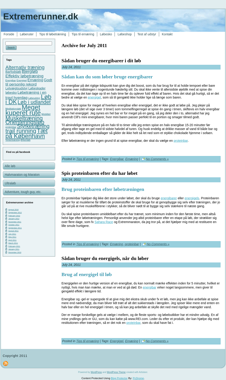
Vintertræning (12, 140)
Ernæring (35, 80)
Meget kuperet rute (23, 110)
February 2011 (14, 246)
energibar (149, 287)
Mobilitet (46, 114)
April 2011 (12, 240)
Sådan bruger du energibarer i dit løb (101, 60)
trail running (20, 130)
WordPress (96, 372)
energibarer (169, 198)
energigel (94, 97)
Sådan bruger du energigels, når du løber (105, 258)
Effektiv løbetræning (24, 76)
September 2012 (15, 213)
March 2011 (13, 243)
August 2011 (13, 231)
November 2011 (14, 222)
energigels (192, 198)
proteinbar (10, 127)
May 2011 (12, 237)
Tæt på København (26, 133)
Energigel (21, 80)
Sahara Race (103, 222)
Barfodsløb (13, 72)
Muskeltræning (24, 118)
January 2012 (13, 219)
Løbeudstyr (34, 98)
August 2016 (13, 210)
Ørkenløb (26, 140)
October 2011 (13, 225)
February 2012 (14, 216)
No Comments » (157, 159)
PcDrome (138, 378)
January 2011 (13, 249)
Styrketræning (33, 126)
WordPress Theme (116, 372)
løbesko (11, 92)
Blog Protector (119, 378)
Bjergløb (30, 71)
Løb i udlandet (34, 102)
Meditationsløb (13, 108)
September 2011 (15, 228)
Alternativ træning (25, 67)
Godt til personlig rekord (28, 82)
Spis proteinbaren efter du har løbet (99, 173)
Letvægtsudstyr (16, 88)
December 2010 (14, 252)
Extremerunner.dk (40, 16)
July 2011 (12, 234)
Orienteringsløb (24, 122)
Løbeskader (36, 88)
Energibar (10, 80)
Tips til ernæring (87, 159)
